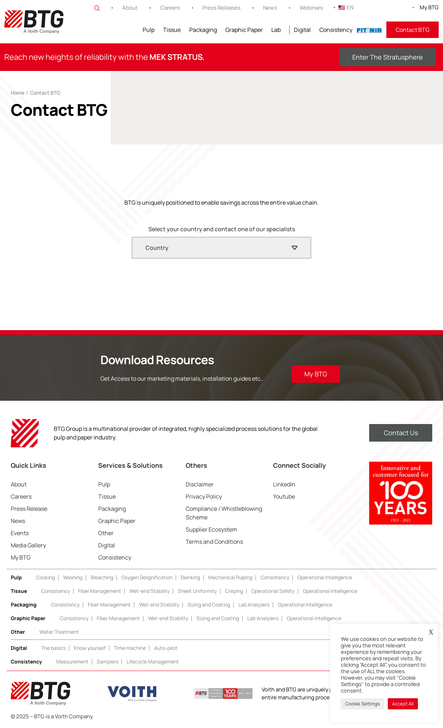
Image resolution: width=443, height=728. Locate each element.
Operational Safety (273, 590)
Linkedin (284, 484)
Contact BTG (412, 30)
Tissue (172, 30)
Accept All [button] (403, 703)
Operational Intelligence (324, 577)
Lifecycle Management (153, 661)
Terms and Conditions (214, 542)
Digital (302, 30)
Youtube (284, 496)
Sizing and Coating (208, 604)
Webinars (311, 7)
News (270, 7)
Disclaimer (200, 484)
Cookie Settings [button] (362, 703)
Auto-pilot (165, 647)
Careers (170, 7)
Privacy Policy (204, 496)
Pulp (148, 30)
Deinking (190, 577)
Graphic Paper (244, 30)
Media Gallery (28, 545)
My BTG (429, 7)
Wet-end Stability (149, 590)
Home (17, 92)
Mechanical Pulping (230, 577)
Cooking (45, 577)
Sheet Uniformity (197, 590)
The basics (53, 647)
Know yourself (90, 647)
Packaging (203, 30)
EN (345, 7)
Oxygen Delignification (147, 577)
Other (106, 533)
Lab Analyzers (254, 604)
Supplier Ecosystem (211, 529)
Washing (72, 577)
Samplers (107, 661)
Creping (234, 590)
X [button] (431, 632)
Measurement (72, 661)
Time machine (130, 647)
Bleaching (102, 577)
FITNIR (369, 30)
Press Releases (221, 7)
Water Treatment (59, 631)
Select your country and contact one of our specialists (221, 229)
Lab (276, 30)
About (130, 7)
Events (20, 533)
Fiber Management (99, 590)
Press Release (29, 509)
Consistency (335, 30)
